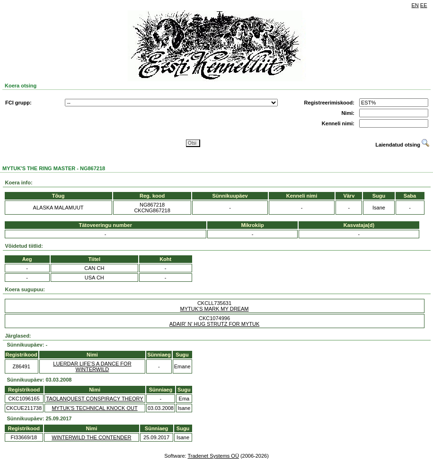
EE (423, 5)
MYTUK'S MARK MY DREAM (214, 309)
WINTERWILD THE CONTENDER (91, 437)
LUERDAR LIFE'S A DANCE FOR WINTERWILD (92, 366)
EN (415, 5)
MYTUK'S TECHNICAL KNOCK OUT (94, 408)
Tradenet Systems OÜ (213, 456)
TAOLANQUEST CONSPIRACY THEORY (94, 398)
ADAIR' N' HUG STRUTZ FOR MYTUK (214, 324)
